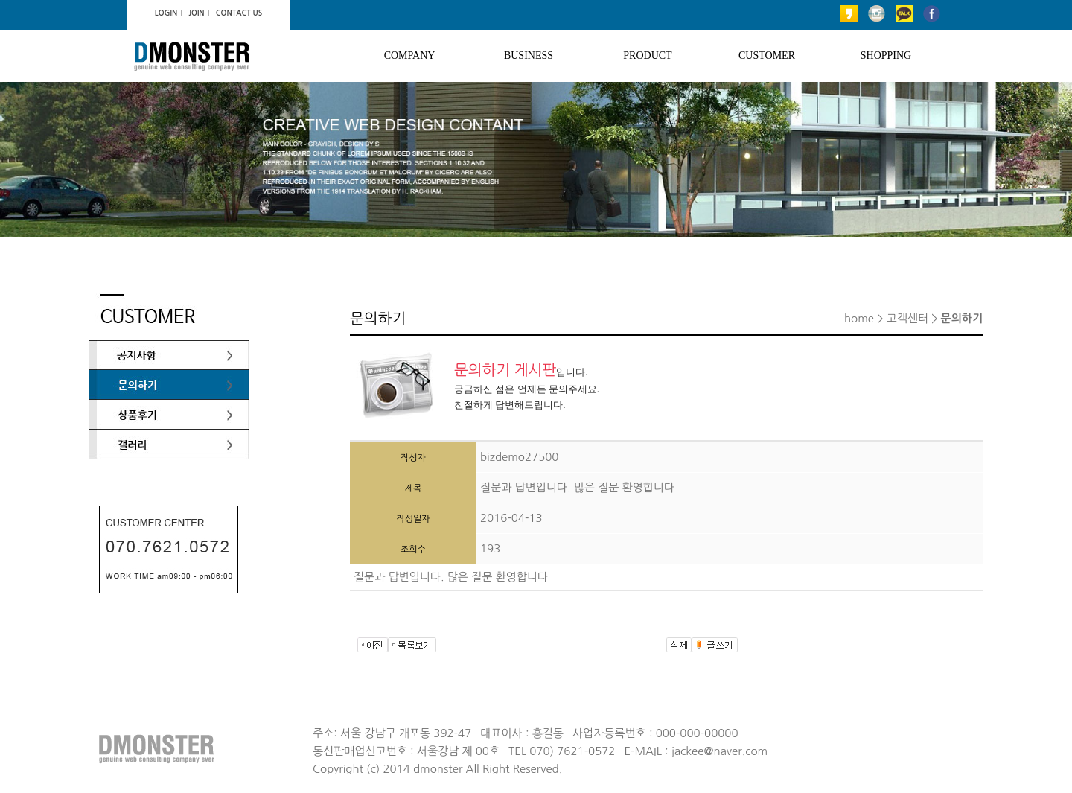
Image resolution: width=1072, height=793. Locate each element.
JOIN (196, 13)
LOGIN (166, 13)
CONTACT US (239, 13)
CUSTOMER (766, 55)
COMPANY (410, 55)
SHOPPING (886, 55)
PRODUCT (647, 55)
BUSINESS (528, 55)
